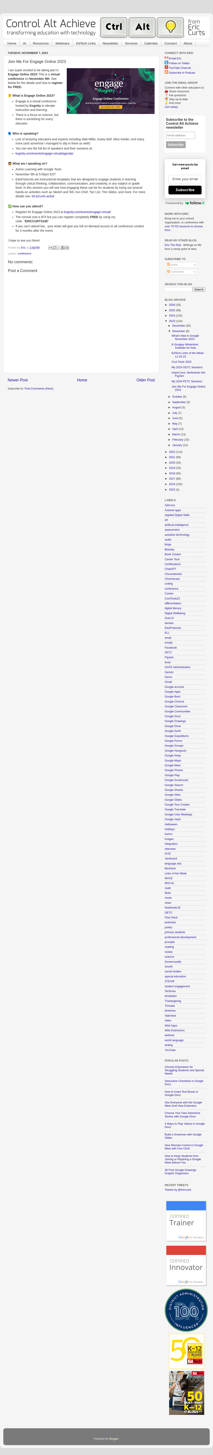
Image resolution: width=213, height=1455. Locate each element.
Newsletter (110, 43)
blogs (168, 544)
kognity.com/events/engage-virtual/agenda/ (44, 153)
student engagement (177, 986)
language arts (173, 863)
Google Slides (173, 799)
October (177, 396)
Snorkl (169, 966)
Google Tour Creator (177, 804)
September (179, 402)
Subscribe (185, 190)
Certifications (173, 564)
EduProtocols (173, 628)
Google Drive (173, 726)
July (175, 412)
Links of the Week (176, 873)
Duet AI (169, 618)
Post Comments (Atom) (39, 388)
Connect (170, 43)
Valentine (170, 1015)
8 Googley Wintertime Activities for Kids (184, 346)
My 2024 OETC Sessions (186, 367)
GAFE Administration (177, 667)
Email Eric (175, 58)
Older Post (146, 380)
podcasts (170, 922)
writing (169, 1045)
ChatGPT (170, 569)
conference (24, 253)
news (168, 902)
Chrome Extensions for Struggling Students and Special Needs (184, 1070)
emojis (169, 642)
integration (171, 843)
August (177, 407)
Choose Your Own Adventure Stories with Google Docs (182, 1115)
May (175, 423)
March (176, 434)
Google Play (172, 775)
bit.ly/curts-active (43, 196)
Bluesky (169, 549)
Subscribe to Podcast (182, 72)
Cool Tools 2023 (181, 361)
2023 (172, 321)
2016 (172, 484)
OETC (168, 912)
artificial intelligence (177, 525)
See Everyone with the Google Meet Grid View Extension (183, 1104)
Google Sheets (174, 790)
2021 (172, 457)
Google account (174, 686)
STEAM (169, 981)
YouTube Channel (180, 67)
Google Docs (173, 716)
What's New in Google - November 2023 (185, 337)
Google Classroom (176, 706)
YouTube (170, 1050)
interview (170, 848)
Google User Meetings (178, 814)
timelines (170, 1010)
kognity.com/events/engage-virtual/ (87, 212)
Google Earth (173, 731)
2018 (172, 473)
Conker (169, 593)
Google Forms (173, 740)
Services (131, 43)
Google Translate (175, 809)
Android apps (173, 510)
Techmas (170, 991)
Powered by (185, 203)
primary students (175, 932)
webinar (169, 1035)
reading (169, 946)
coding (169, 583)
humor (169, 834)
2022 (172, 452)
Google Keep (173, 755)
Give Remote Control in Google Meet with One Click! (184, 1147)
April (175, 428)
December (179, 325)
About (188, 43)
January (177, 445)
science (169, 956)
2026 (172, 304)
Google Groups (174, 745)
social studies (173, 971)
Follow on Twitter (179, 63)
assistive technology (177, 534)
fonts (168, 662)
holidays (170, 829)
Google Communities (178, 711)
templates (171, 996)
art (166, 519)
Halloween (171, 824)
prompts (170, 942)
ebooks (169, 623)
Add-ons (170, 505)
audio (168, 539)
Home (11, 43)
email (168, 637)
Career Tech (172, 559)
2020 (172, 462)
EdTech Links (86, 43)
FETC (168, 652)
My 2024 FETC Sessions (186, 381)
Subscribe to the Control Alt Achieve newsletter (182, 123)
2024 (172, 315)
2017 (172, 478)
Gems (168, 677)
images (169, 839)
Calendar (151, 43)
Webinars (62, 43)
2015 (172, 489)
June (175, 418)
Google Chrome (174, 701)
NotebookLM (172, 907)
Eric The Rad (173, 245)
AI (24, 43)
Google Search (174, 785)
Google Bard (172, 696)
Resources (41, 43)
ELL (167, 632)
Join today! (171, 107)
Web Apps (171, 1025)
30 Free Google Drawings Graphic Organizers (180, 1172)
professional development (180, 937)
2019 (172, 468)
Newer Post (18, 380)
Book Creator (173, 554)
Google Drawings (175, 721)
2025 (172, 310)
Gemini (169, 672)
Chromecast (172, 578)
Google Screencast (176, 780)
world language (174, 1040)
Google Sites (173, 794)
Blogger (114, 1438)
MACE (169, 878)
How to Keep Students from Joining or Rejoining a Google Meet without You (183, 1159)
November (179, 331)
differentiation (173, 603)
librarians (170, 868)
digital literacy (173, 608)
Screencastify (173, 961)
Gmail (168, 681)
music (168, 897)
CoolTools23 (172, 598)
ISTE (168, 853)
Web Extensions (175, 1030)
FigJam (169, 657)
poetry (168, 927)
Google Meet (173, 765)
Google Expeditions (177, 736)
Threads (170, 1005)
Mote (168, 893)
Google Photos (174, 770)
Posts (172, 264)
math (168, 888)
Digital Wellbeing (175, 613)
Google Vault (173, 819)
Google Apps (173, 691)
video (168, 1020)
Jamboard (171, 858)
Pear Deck (171, 917)
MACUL (169, 883)
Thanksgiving (173, 1001)
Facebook (171, 647)
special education (175, 976)
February (178, 439)
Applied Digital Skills (177, 515)
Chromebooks (173, 574)
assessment (172, 529)
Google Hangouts (175, 750)
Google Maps (173, 760)
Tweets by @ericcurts (178, 1189)
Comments (175, 271)
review (169, 951)
